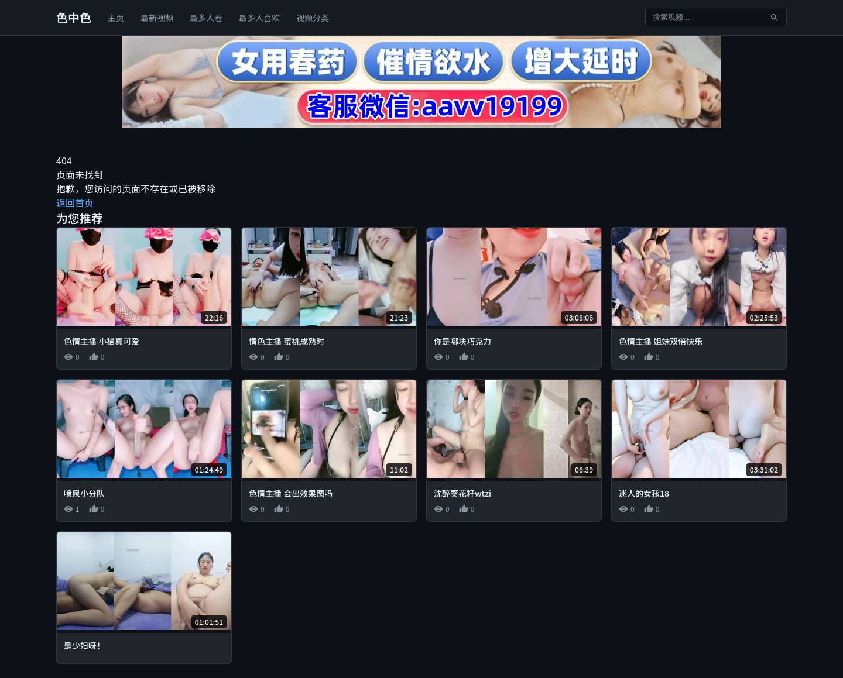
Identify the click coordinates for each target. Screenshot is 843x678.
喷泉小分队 (84, 493)
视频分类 (312, 17)
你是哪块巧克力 (462, 341)
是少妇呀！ (84, 645)
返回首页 (75, 202)
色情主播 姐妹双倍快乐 (660, 341)
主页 (116, 17)
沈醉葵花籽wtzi (462, 493)
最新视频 (156, 17)
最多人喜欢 (259, 17)
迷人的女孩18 (644, 493)
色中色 (73, 17)
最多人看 (206, 17)
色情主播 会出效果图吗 (291, 493)
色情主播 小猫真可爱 (101, 341)
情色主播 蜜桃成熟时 (286, 341)
